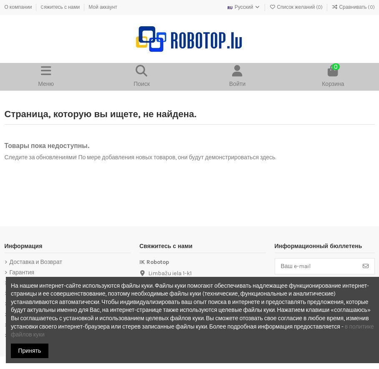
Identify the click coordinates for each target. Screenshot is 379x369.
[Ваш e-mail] (316, 266)
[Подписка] (365, 266)
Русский (244, 7)
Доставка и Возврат (36, 262)
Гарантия (22, 272)
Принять (29, 350)
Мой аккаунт (102, 7)
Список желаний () (296, 7)
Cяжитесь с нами (60, 7)
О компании (19, 7)
